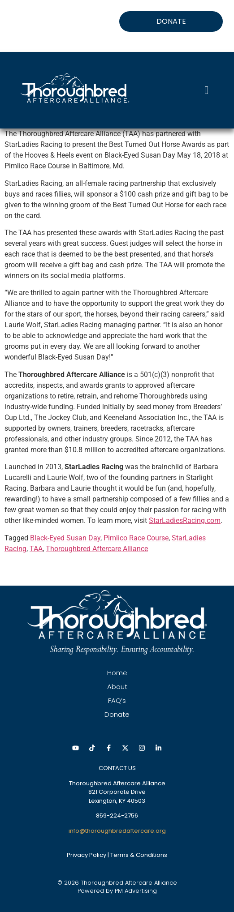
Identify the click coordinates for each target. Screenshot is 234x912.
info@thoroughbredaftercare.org (117, 830)
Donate (117, 714)
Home (117, 672)
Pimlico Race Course (136, 538)
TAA (36, 548)
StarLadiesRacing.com (185, 520)
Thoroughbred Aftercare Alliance (97, 548)
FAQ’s (117, 700)
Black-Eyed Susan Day (65, 538)
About (117, 686)
